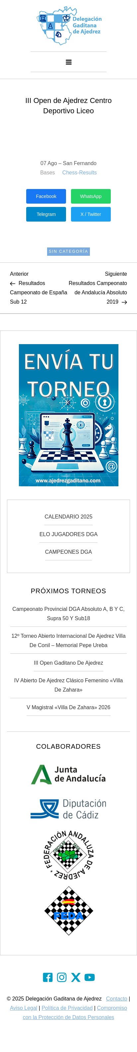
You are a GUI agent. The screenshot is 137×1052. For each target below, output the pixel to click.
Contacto (116, 999)
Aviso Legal (23, 1008)
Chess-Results (79, 172)
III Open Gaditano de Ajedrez (68, 663)
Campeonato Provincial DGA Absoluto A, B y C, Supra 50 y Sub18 (68, 613)
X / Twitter (91, 214)
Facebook (46, 196)
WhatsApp (91, 196)
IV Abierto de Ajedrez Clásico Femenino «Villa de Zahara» (68, 685)
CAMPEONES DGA (68, 552)
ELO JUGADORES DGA (68, 534)
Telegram (46, 214)
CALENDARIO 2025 (68, 517)
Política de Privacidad (67, 1008)
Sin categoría (68, 251)
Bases (47, 172)
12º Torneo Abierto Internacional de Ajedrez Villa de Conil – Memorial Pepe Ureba (68, 640)
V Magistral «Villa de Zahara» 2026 (68, 707)
